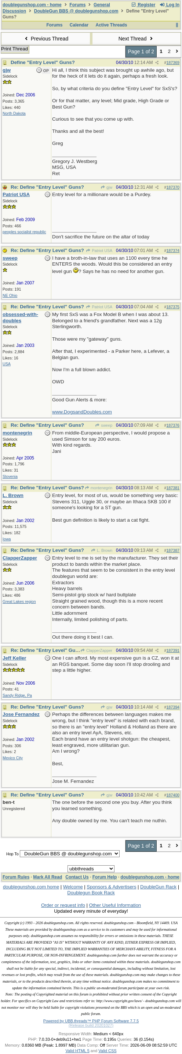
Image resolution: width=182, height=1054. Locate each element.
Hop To (12, 854)
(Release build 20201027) (91, 1025)
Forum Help (104, 877)
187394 (172, 707)
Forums (77, 4)
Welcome (73, 887)
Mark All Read (47, 877)
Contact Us (76, 877)
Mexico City (13, 758)
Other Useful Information (115, 905)
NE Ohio (10, 295)
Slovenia (10, 476)
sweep (103, 425)
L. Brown (101, 550)
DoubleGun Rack (158, 887)
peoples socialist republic (24, 232)
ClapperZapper (96, 650)
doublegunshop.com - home (32, 4)
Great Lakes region (19, 601)
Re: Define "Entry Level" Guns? (47, 187)
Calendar (79, 25)
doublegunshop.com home (31, 887)
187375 (172, 307)
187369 (172, 62)
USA (7, 364)
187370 (172, 187)
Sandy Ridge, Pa (17, 695)
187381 (172, 488)
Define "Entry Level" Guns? (43, 62)
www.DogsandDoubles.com (82, 412)
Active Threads (111, 25)
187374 (172, 250)
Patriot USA (99, 250)
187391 (172, 650)
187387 (172, 550)
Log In (169, 4)
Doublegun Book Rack (90, 892)
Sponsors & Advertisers (111, 887)
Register (143, 4)
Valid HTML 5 (77, 1050)
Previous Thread (45, 39)
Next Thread (136, 39)
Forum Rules (16, 877)
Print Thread (14, 49)
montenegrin (99, 488)
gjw (106, 187)
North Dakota (14, 113)
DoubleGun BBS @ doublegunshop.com (76, 11)
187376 (172, 425)
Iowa (7, 539)
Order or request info (63, 905)
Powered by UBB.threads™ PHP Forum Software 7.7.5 (91, 1021)
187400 (172, 795)
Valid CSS (107, 1050)
